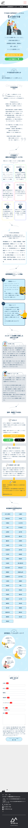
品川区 (20, 532)
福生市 (20, 594)
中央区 (20, 518)
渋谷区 (7, 585)
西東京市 (7, 612)
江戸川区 (20, 576)
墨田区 (7, 541)
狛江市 (7, 590)
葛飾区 (20, 608)
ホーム (3, 6)
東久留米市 (20, 563)
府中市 (20, 550)
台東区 (7, 532)
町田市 (20, 590)
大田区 (7, 545)
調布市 (20, 612)
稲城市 (7, 599)
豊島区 (7, 616)
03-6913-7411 (7, 804)
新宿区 (20, 554)
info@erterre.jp (8, 809)
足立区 (20, 616)
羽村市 (20, 603)
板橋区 (7, 572)
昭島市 (20, 558)
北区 (7, 527)
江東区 (7, 581)
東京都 (21, 6)
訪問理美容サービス (12, 6)
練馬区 (7, 603)
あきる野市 (7, 514)
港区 (20, 585)
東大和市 (7, 567)
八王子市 (20, 523)
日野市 (7, 558)
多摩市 (20, 541)
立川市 (20, 599)
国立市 (20, 536)
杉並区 (7, 563)
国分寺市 (7, 536)
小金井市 (7, 550)
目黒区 (7, 594)
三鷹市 (20, 514)
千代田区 (20, 527)
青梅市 (7, 621)
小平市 (20, 545)
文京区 (7, 554)
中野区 (7, 523)
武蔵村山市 (20, 572)
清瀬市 (20, 581)
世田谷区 (7, 518)
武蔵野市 (7, 576)
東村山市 (20, 567)
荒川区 (7, 608)
